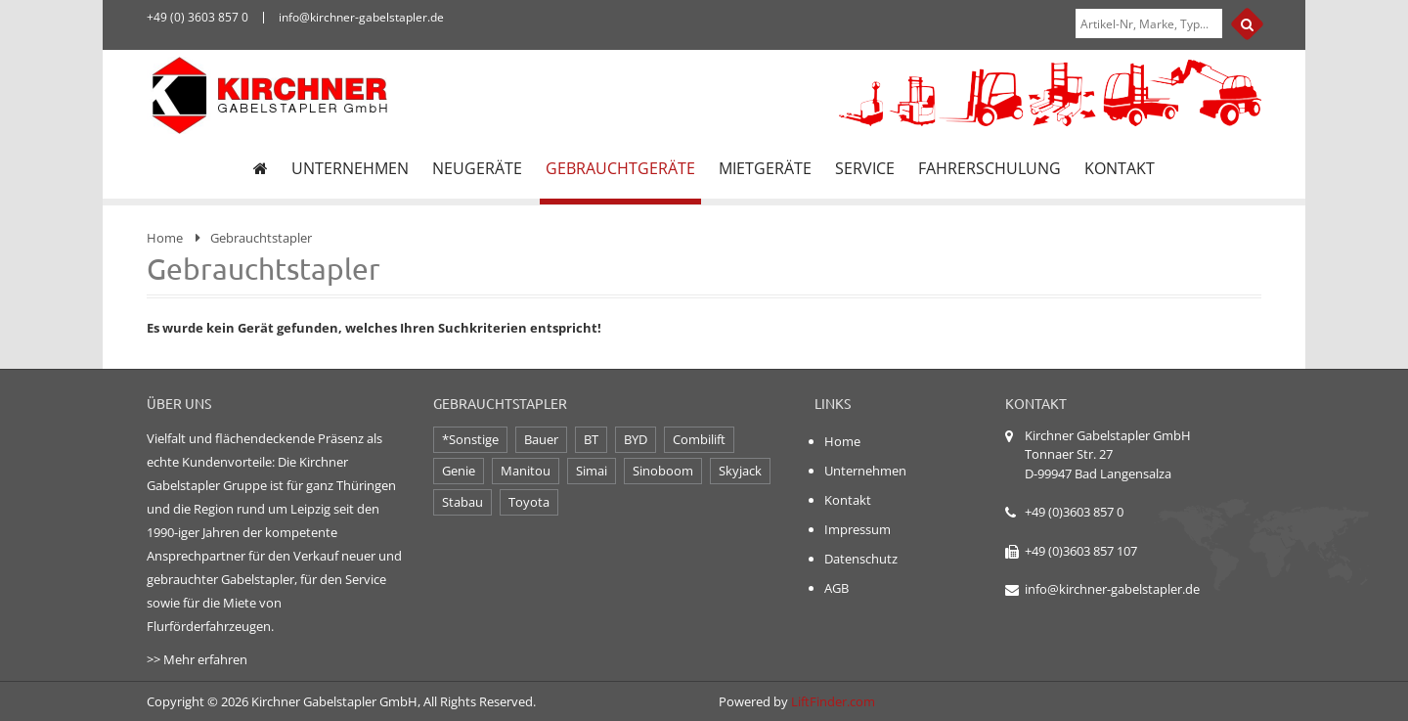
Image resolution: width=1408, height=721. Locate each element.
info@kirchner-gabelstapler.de (1112, 589)
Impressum (857, 529)
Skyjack (740, 470)
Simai (591, 470)
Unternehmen (865, 470)
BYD (635, 439)
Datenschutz (861, 558)
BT (591, 439)
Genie (458, 470)
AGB (836, 588)
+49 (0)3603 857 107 (1081, 551)
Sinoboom (663, 470)
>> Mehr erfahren (197, 659)
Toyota (529, 502)
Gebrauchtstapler (261, 238)
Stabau (462, 502)
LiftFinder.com (833, 701)
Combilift (699, 439)
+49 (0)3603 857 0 (1074, 511)
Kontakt (847, 500)
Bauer (541, 439)
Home (165, 238)
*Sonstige (470, 439)
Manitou (525, 470)
